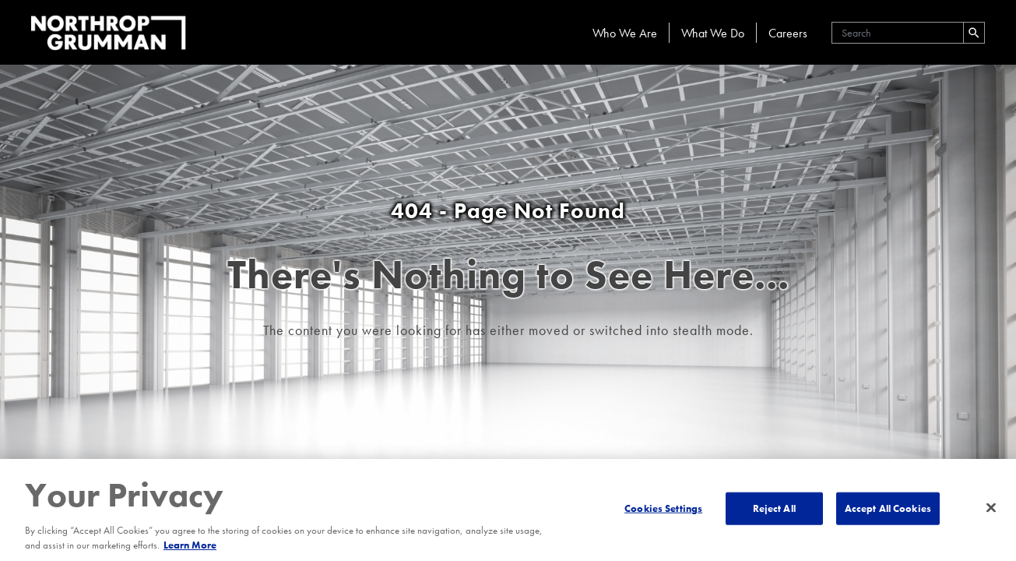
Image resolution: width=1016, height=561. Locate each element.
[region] (508, 510)
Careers (787, 33)
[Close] (991, 508)
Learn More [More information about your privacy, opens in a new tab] (189, 545)
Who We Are (624, 33)
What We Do (712, 33)
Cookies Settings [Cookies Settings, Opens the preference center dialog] (663, 508)
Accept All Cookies (888, 508)
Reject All (774, 508)
